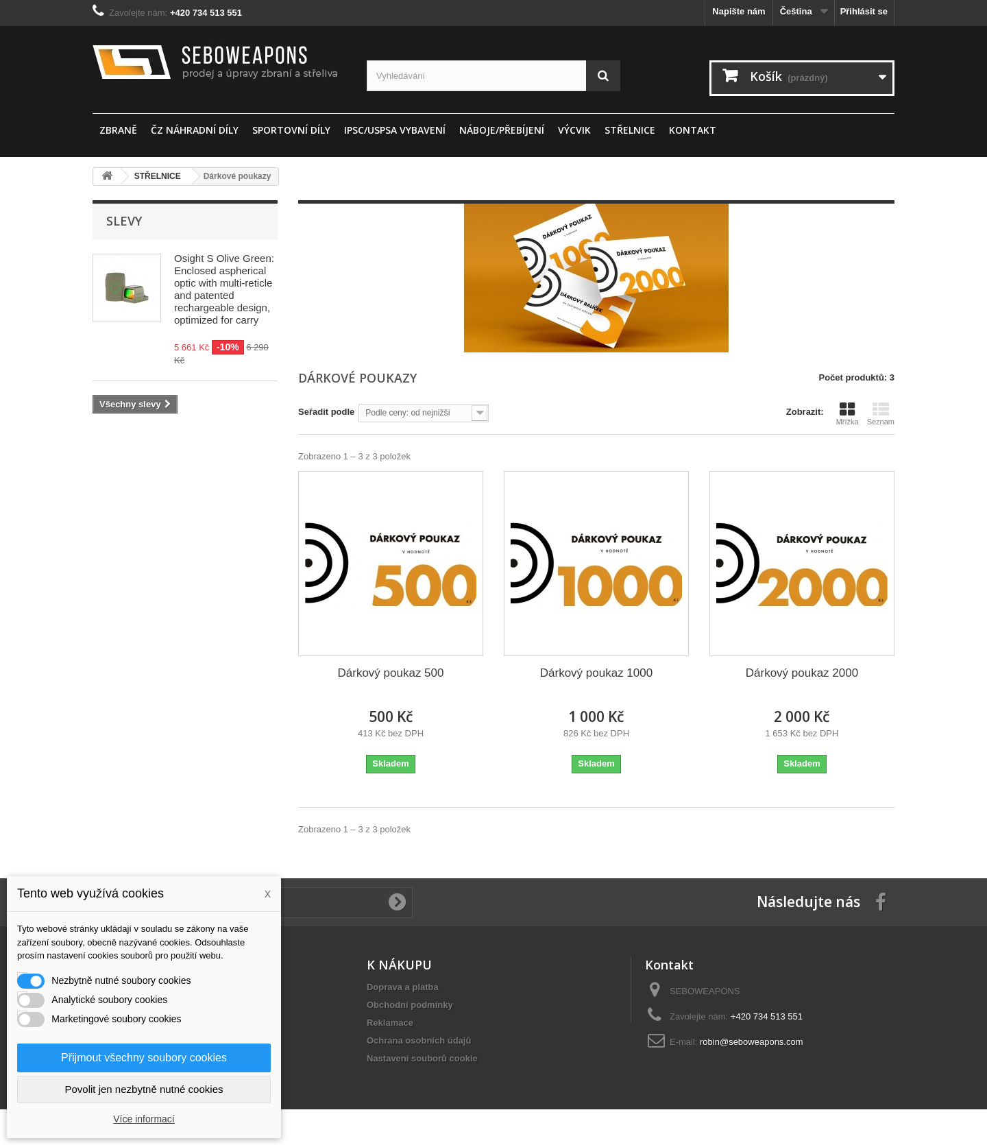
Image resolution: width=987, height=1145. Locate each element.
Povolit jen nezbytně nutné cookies (144, 1089)
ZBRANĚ (118, 129)
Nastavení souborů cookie (422, 1058)
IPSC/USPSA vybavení (395, 129)
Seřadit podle (326, 412)
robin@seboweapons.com (751, 1042)
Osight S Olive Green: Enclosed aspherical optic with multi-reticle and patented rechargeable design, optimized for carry (224, 289)
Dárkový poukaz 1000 (596, 672)
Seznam (880, 413)
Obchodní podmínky (410, 1005)
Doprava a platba (403, 987)
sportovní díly (291, 129)
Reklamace (390, 1022)
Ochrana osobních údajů (419, 1040)
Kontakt (692, 129)
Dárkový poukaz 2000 (802, 672)
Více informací (143, 1118)
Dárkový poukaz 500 (391, 672)
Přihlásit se (864, 11)
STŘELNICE (630, 129)
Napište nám (738, 11)
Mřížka (847, 413)
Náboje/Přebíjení (501, 129)
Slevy (124, 221)
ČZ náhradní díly (195, 129)
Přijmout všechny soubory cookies (144, 1057)
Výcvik (574, 129)
